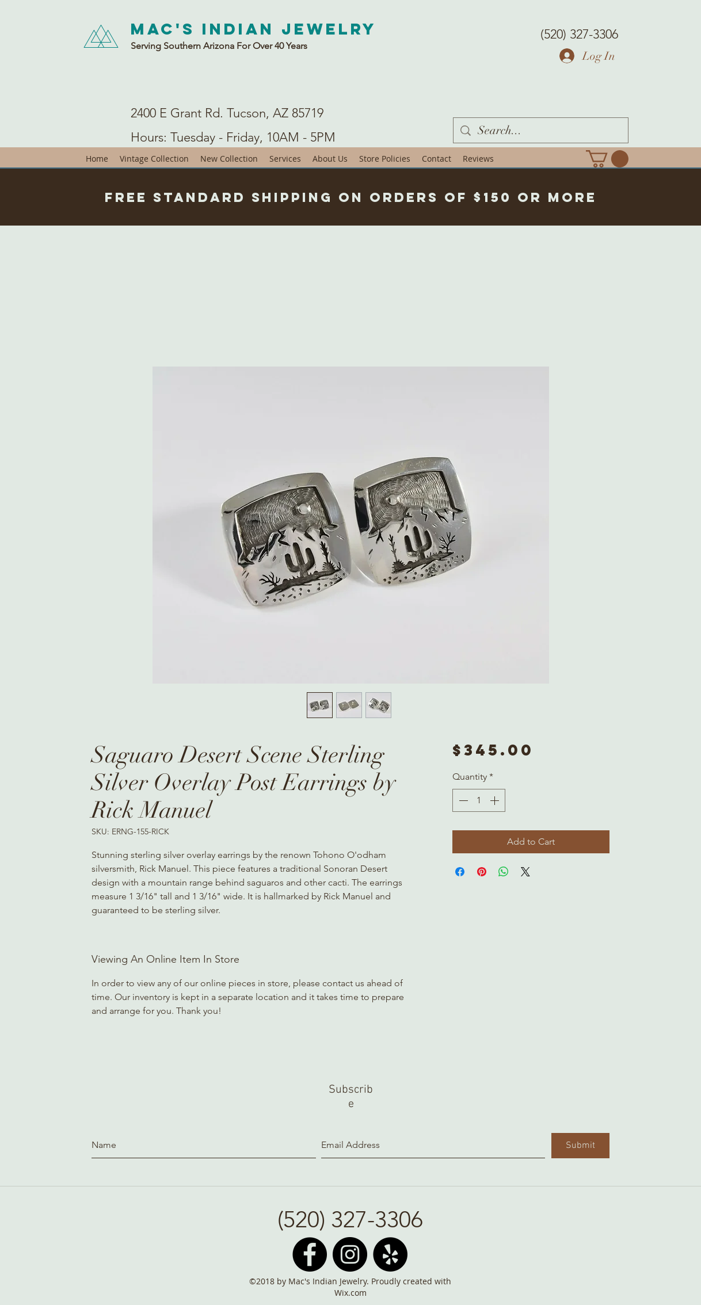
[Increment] (495, 800)
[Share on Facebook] (460, 872)
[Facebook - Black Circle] (309, 1254)
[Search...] (541, 130)
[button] (607, 158)
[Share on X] (525, 872)
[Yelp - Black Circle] (390, 1254)
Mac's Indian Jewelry (254, 29)
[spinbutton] (478, 800)
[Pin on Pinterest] (482, 872)
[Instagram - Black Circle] (350, 1254)
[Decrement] (462, 800)
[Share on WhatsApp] (503, 872)
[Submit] (580, 1145)
